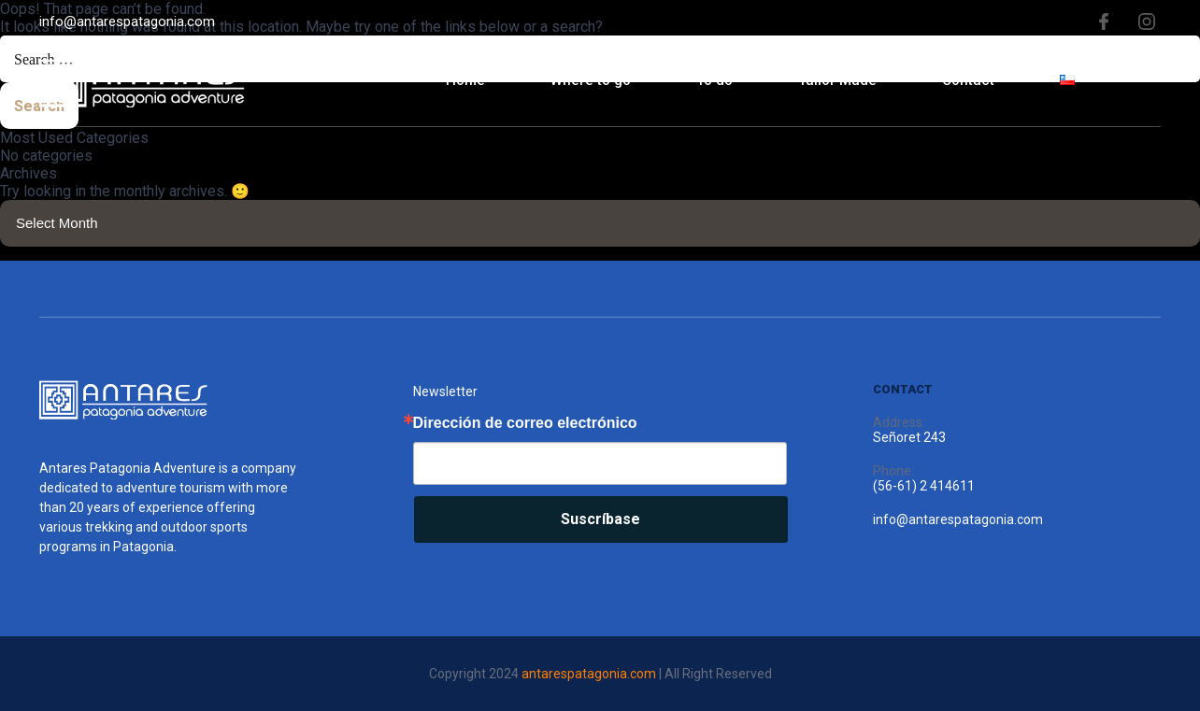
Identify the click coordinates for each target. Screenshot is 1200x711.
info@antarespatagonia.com (127, 21)
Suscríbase (600, 519)
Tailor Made (837, 80)
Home (465, 80)
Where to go (590, 80)
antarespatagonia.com (588, 673)
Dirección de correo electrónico (525, 423)
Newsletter (445, 391)
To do (714, 80)
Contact (968, 80)
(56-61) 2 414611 (924, 485)
